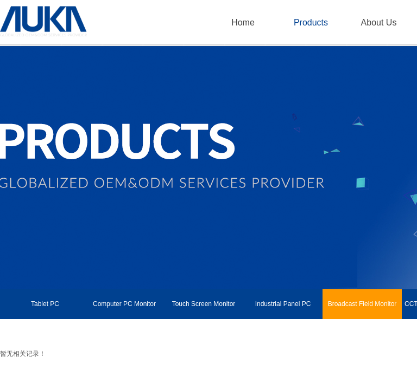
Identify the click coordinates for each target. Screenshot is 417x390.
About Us (379, 22)
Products (311, 22)
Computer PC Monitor (124, 304)
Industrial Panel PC (283, 304)
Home (243, 22)
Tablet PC (45, 304)
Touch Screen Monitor (204, 304)
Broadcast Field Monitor (362, 304)
